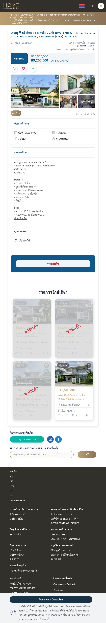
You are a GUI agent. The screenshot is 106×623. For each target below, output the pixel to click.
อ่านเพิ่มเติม (20, 218)
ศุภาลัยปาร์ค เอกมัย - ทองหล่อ (65, 522)
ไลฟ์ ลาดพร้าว (16, 518)
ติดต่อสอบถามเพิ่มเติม (21, 432)
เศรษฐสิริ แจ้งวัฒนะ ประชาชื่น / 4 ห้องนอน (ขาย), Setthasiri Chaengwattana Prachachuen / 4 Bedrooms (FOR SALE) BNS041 (74, 397)
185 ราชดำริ (15, 534)
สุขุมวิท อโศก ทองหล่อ (62, 545)
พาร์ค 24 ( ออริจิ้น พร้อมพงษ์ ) (65, 554)
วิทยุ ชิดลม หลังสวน (20, 529)
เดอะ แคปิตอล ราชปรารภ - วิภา (24, 570)
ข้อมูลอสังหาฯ (21, 123)
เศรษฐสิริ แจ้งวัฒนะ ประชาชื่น (22, 17)
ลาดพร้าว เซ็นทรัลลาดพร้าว (24, 509)
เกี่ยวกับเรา (58, 590)
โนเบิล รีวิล (56, 558)
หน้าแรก (13, 14)
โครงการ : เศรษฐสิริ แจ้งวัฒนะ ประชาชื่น (75, 48)
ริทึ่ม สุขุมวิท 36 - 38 (60, 550)
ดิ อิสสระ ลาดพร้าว (18, 514)
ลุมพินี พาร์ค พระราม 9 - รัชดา (65, 518)
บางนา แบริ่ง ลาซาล (61, 529)
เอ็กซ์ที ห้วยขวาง (17, 550)
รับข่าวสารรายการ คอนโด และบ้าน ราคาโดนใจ (34, 447)
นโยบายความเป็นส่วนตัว (64, 584)
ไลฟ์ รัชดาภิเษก (17, 554)
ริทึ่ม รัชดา (14, 558)
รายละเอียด (20, 152)
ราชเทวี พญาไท (18, 565)
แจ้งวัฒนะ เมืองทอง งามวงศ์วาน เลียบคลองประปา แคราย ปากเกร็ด (64, 14)
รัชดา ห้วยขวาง (18, 545)
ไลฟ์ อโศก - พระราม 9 (61, 514)
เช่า (11, 480)
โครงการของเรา (17, 500)
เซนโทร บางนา (58, 534)
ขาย (11, 476)
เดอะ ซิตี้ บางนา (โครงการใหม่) (65, 538)
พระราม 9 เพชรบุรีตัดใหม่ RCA (67, 509)
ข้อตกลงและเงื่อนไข (62, 578)
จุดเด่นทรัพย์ (20, 230)
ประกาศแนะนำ (27, 14)
